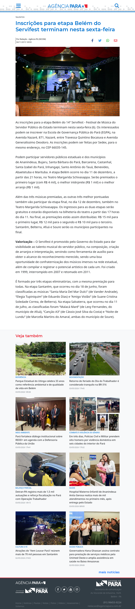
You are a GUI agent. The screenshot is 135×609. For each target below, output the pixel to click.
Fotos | (54, 603)
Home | (20, 603)
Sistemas (20, 606)
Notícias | (29, 603)
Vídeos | (62, 603)
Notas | (47, 603)
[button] (17, 6)
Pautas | (38, 603)
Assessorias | (73, 603)
